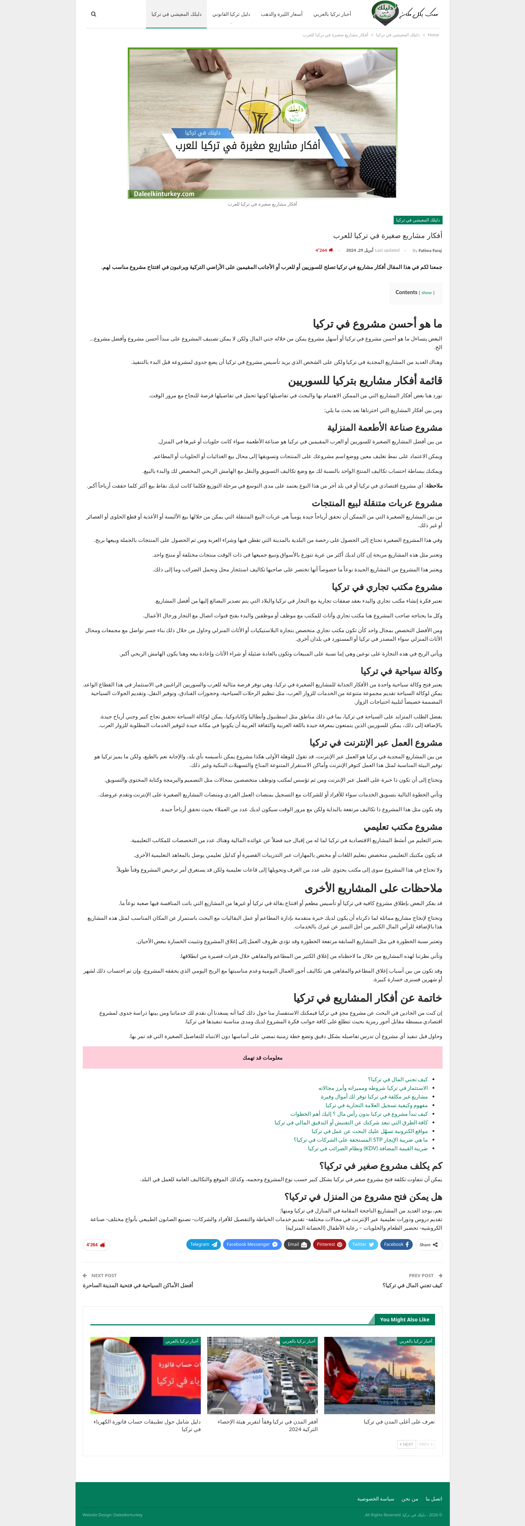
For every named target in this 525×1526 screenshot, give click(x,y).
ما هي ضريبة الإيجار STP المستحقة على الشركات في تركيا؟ (361, 1139)
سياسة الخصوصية (376, 1498)
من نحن (410, 1498)
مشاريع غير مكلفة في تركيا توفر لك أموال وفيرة (374, 1096)
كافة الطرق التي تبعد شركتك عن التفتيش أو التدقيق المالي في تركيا (351, 1122)
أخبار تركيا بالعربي (332, 13)
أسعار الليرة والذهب (282, 13)
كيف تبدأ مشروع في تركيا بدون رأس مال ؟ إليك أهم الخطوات (359, 1113)
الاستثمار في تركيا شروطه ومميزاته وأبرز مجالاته (373, 1087)
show (427, 292)
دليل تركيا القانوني (231, 13)
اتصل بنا (434, 1498)
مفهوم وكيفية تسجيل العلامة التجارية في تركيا (377, 1105)
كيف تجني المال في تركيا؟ (398, 1079)
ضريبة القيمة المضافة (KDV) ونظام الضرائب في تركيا (368, 1148)
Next (406, 1444)
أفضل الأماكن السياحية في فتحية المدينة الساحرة (138, 1285)
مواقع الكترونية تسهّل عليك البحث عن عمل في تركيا (370, 1131)
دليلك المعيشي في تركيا (176, 13)
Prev (425, 1444)
